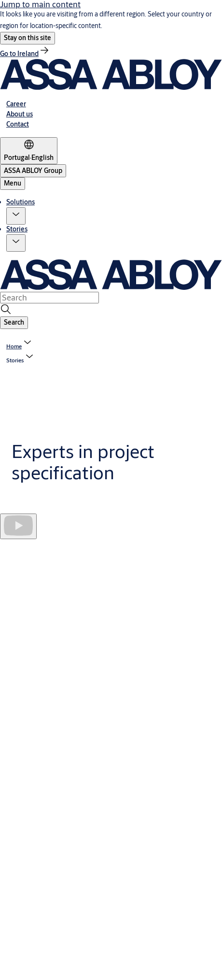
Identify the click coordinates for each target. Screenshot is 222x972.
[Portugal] (28, 150)
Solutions (20, 202)
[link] (25, 53)
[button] (27, 38)
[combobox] (49, 297)
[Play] (18, 526)
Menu (12, 183)
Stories (17, 229)
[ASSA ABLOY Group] (33, 170)
